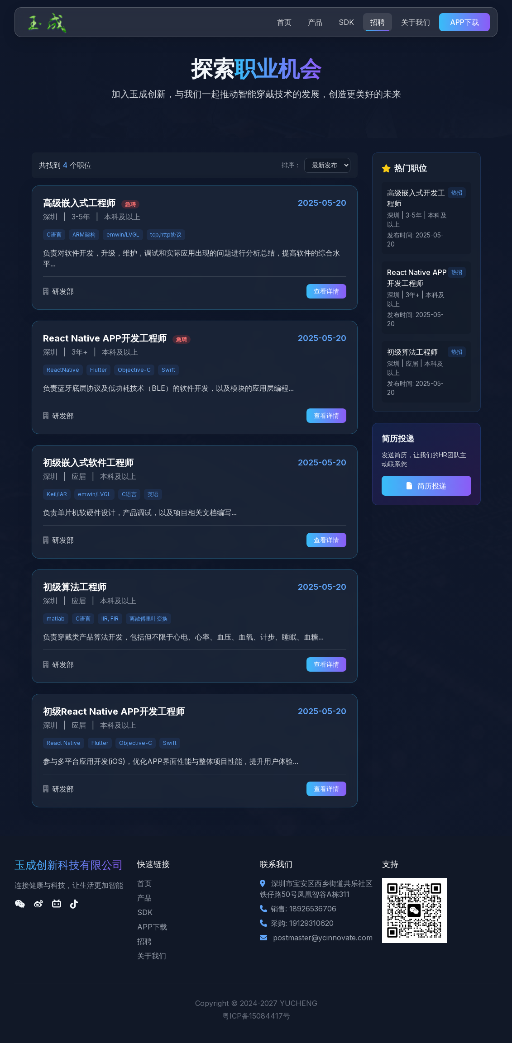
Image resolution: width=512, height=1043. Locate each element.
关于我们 (415, 22)
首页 (284, 22)
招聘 (377, 22)
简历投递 (426, 485)
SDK (346, 22)
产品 (315, 22)
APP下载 (464, 22)
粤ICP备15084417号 (256, 1015)
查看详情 (326, 291)
